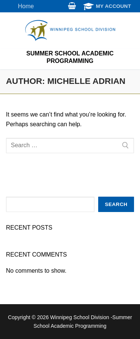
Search (116, 204)
